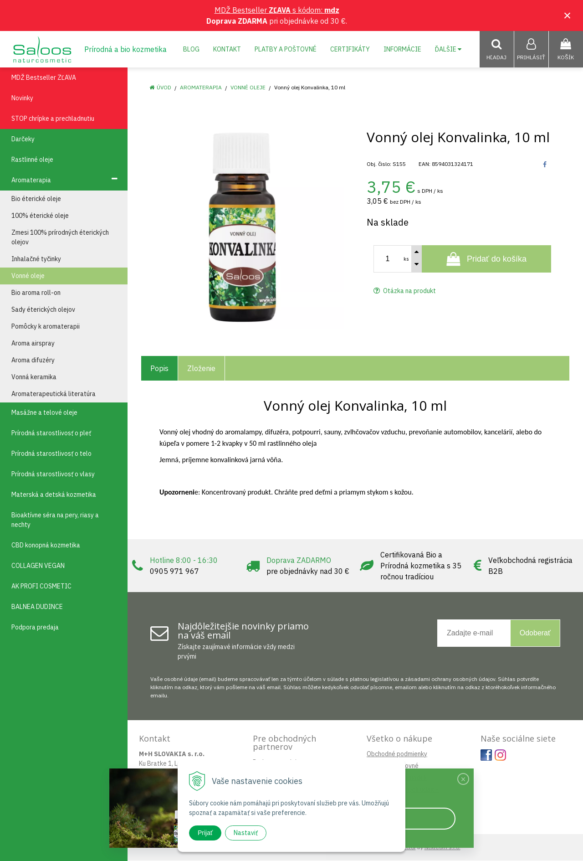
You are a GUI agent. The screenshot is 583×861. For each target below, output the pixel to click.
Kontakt (227, 49)
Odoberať (535, 633)
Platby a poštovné (286, 49)
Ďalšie (448, 49)
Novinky (22, 98)
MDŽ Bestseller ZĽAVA (43, 78)
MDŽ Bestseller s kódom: (277, 10)
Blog (191, 49)
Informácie (402, 49)
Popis (159, 368)
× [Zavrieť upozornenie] (567, 15)
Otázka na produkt (404, 291)
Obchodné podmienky (397, 754)
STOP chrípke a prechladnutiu (52, 119)
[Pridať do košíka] (486, 259)
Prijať (205, 832)
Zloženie (201, 368)
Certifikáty (350, 49)
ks (406, 259)
